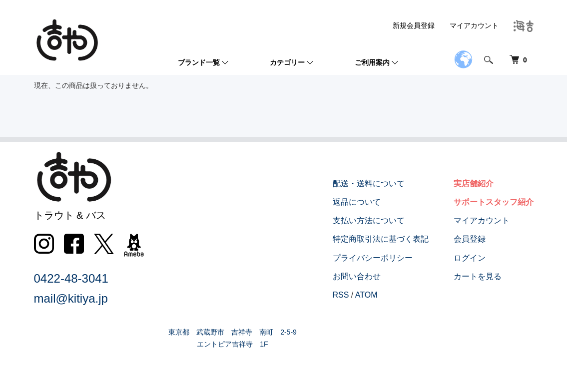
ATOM (366, 295)
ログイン (470, 258)
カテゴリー (287, 62)
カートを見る (478, 276)
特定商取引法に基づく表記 (381, 239)
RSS (341, 295)
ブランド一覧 (199, 62)
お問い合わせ (357, 276)
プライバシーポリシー (373, 258)
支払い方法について (369, 220)
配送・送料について (369, 183)
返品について (357, 202)
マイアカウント (474, 25)
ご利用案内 (372, 62)
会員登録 (470, 239)
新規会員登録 (414, 25)
